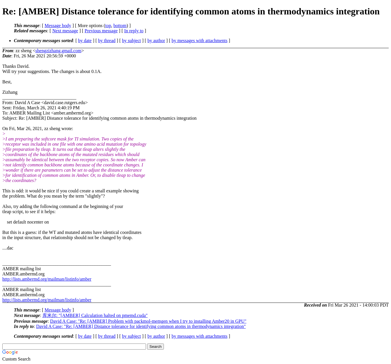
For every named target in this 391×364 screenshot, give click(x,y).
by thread (107, 40)
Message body (58, 25)
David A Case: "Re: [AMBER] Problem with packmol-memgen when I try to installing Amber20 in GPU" (148, 321)
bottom (119, 25)
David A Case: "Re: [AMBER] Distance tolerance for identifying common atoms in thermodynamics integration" (141, 326)
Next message (65, 30)
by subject (131, 40)
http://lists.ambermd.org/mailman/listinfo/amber (46, 279)
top (108, 25)
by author (156, 40)
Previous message (101, 30)
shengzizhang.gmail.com (58, 50)
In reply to (134, 30)
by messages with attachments (199, 40)
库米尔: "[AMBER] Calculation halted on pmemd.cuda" (95, 315)
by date (85, 40)
